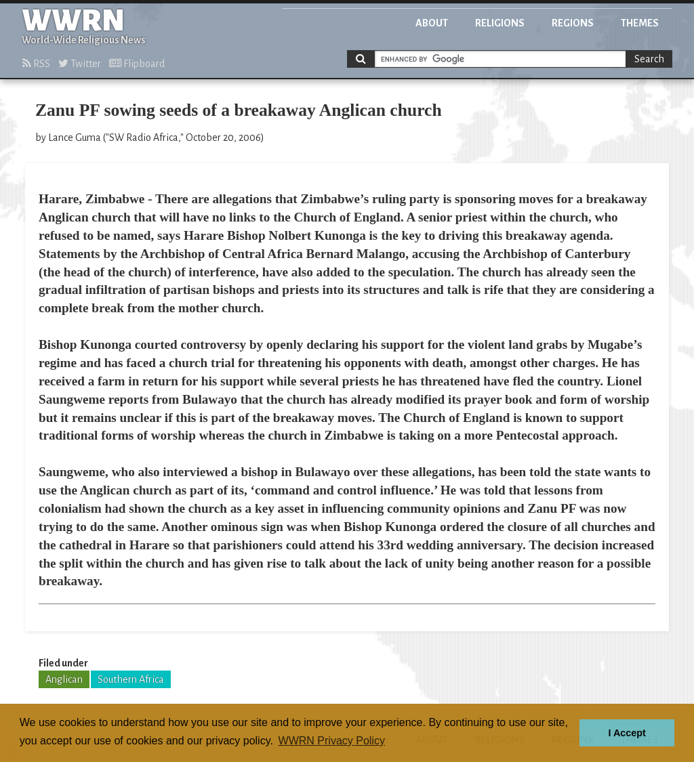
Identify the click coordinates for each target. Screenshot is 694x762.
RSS (36, 63)
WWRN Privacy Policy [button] (332, 740)
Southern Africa (131, 679)
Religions (500, 23)
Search (649, 59)
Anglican (64, 679)
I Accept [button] (626, 732)
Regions (573, 23)
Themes (640, 23)
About (431, 23)
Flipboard (137, 63)
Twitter (79, 63)
